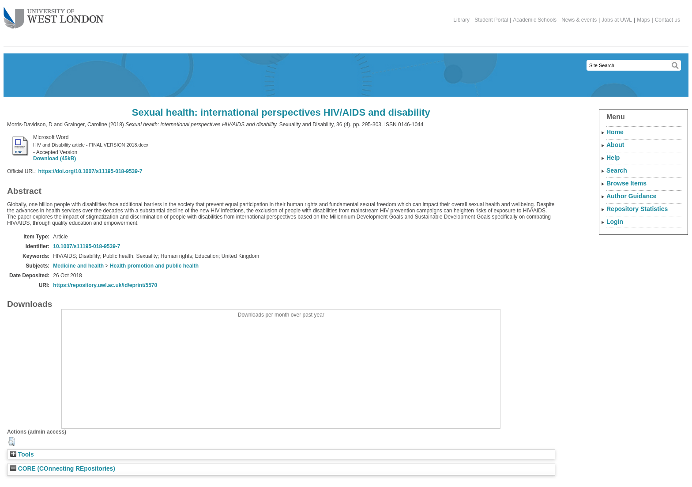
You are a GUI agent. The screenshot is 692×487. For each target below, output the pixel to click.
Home (615, 132)
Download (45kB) (54, 158)
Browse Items (626, 183)
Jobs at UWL (617, 20)
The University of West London (53, 15)
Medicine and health (78, 266)
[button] (11, 441)
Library (461, 20)
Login (614, 221)
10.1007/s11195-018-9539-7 (86, 246)
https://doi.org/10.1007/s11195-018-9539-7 (90, 171)
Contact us (667, 20)
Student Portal (491, 20)
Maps (643, 20)
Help (613, 157)
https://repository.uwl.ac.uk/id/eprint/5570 (105, 285)
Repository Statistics (637, 208)
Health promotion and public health (154, 266)
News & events (579, 20)
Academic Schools (535, 20)
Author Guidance (631, 196)
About (615, 144)
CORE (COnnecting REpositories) (62, 468)
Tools (22, 454)
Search (616, 170)
